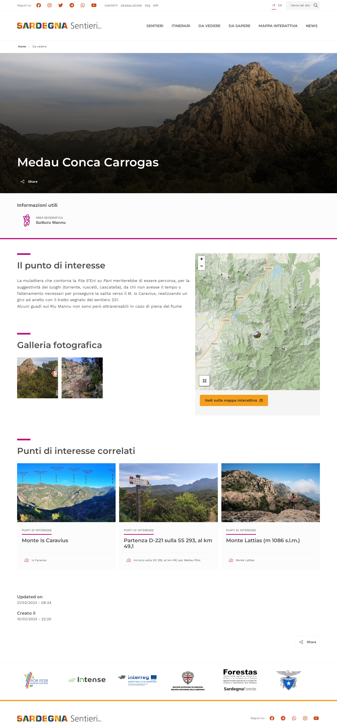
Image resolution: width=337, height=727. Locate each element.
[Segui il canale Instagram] (305, 718)
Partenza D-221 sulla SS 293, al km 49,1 (168, 543)
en (280, 5)
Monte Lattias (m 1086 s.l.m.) (263, 540)
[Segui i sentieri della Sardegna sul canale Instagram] (49, 5)
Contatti (111, 5)
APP (155, 5)
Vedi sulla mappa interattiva (234, 400)
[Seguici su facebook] (38, 5)
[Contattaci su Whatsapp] (83, 5)
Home (22, 46)
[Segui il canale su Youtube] (94, 5)
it (274, 5)
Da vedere (209, 26)
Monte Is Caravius (45, 540)
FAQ (147, 5)
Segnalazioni (131, 5)
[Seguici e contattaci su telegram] (71, 5)
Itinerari (181, 26)
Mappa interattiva (278, 26)
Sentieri (155, 26)
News (312, 26)
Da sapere (239, 26)
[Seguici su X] (60, 5)
